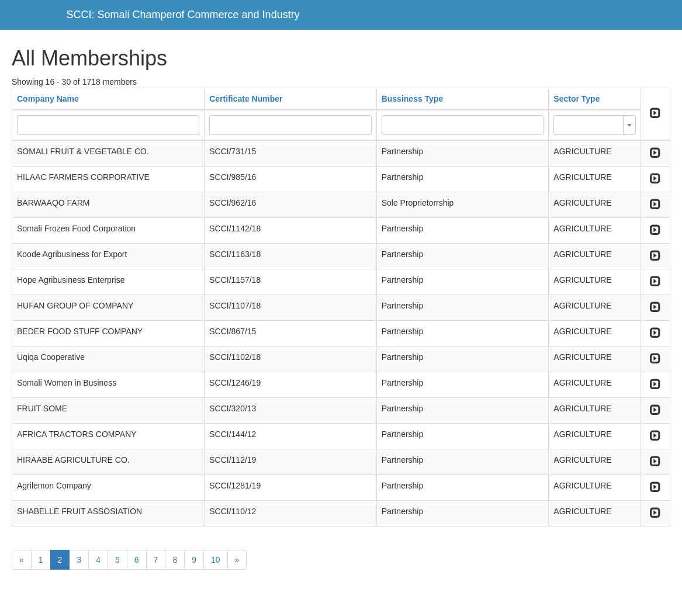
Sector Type (576, 98)
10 (215, 559)
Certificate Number (245, 98)
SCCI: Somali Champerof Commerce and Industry (183, 14)
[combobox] (594, 125)
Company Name (48, 98)
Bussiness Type (413, 98)
